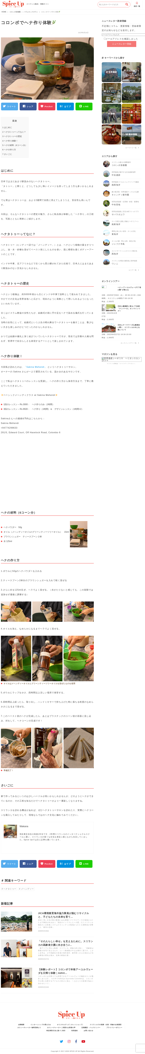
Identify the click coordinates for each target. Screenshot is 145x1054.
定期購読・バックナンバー (90, 1027)
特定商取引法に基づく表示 (55, 1030)
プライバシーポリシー (114, 1027)
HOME (4, 12)
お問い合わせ (88, 1030)
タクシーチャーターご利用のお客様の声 (61, 1027)
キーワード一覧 (132, 148)
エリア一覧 (134, 270)
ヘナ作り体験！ (10, 141)
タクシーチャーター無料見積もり (29, 1027)
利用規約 (74, 1030)
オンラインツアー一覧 (130, 343)
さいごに (7, 154)
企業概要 (21, 1024)
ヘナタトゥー (9, 889)
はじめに (7, 127)
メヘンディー (27, 889)
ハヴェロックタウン (31, 12)
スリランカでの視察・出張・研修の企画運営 (105, 1024)
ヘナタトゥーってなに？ (14, 132)
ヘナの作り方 (9, 149)
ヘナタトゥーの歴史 (12, 136)
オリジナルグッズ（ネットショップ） (70, 1024)
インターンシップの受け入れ (41, 1024)
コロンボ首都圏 (15, 12)
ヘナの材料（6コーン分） (14, 145)
